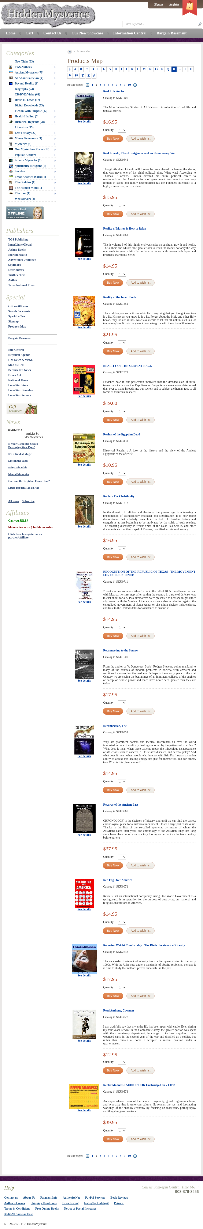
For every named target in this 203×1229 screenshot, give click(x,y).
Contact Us (52, 33)
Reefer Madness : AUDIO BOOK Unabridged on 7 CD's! (139, 1085)
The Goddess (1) (22, 182)
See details (84, 121)
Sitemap (13, 321)
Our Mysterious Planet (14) (29, 149)
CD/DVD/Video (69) (27, 94)
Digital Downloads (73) (29, 105)
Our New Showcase (87, 33)
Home (10, 33)
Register (174, 4)
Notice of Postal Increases (80, 1208)
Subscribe (28, 501)
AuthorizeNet (71, 1197)
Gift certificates (18, 306)
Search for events (19, 311)
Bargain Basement (20, 338)
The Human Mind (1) (25, 188)
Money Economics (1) (25, 138)
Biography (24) (24, 89)
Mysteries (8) (20, 144)
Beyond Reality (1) (23, 83)
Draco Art (14, 375)
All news (13, 501)
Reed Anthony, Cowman (118, 1010)
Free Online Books (47, 1208)
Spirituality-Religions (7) (27, 166)
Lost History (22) (22, 133)
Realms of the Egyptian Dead (121, 434)
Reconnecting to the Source (120, 650)
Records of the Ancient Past (120, 804)
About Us (29, 1197)
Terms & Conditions (17, 1208)
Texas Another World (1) (27, 176)
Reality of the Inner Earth (119, 297)
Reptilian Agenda (19, 354)
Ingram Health (17, 254)
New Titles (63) (24, 61)
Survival (17, 171)
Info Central (16, 349)
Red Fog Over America (117, 880)
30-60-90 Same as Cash (18, 1214)
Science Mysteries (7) (25, 160)
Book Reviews (119, 1197)
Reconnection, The (115, 725)
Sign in (158, 4)
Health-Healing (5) (23, 116)
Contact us (11, 1197)
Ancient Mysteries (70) (26, 72)
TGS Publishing (18, 239)
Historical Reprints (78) (27, 122)
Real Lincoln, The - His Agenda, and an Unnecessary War (139, 153)
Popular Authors (25, 154)
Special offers (16, 316)
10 (129, 84)
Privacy (119, 1203)
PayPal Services (95, 1197)
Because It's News (19, 370)
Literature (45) (24, 127)
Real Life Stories (113, 91)
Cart (29, 33)
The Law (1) (19, 193)
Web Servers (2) (25, 198)
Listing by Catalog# (96, 1203)
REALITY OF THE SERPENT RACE (127, 365)
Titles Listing (70, 1203)
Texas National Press (21, 285)
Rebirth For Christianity (118, 496)
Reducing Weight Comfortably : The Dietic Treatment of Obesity (144, 945)
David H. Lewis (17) (24, 100)
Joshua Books (17, 249)
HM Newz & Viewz (20, 360)
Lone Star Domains (20, 390)
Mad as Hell (15, 365)
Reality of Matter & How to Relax (124, 228)
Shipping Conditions (44, 1203)
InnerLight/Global (20, 244)
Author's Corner (14, 1203)
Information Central (129, 33)
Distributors (16, 270)
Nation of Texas (18, 380)
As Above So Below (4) (26, 78)
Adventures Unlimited (22, 259)
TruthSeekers (16, 275)
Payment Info (49, 1197)
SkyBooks (14, 264)
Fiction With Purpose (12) (31, 111)
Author (13, 280)
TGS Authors (20, 67)
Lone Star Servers (19, 395)
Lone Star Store (18, 385)
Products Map (17, 326)
